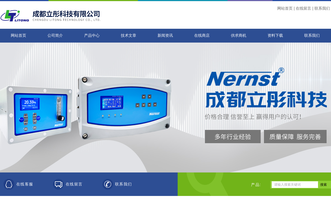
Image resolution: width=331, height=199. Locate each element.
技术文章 (128, 35)
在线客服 (24, 184)
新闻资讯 (165, 35)
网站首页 (285, 8)
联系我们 (322, 8)
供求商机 (238, 35)
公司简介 (55, 35)
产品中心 (92, 35)
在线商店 (202, 35)
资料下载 (275, 35)
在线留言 (303, 8)
